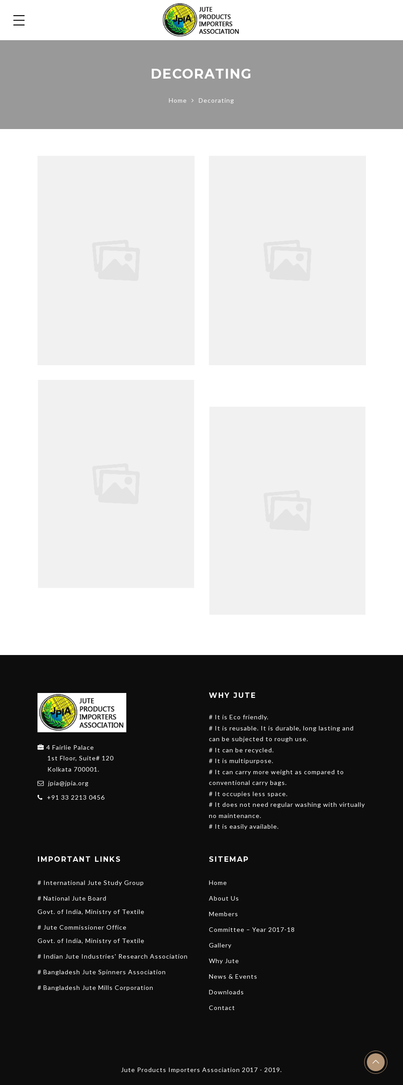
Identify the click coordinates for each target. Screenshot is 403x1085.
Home (178, 100)
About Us (224, 898)
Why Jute (224, 960)
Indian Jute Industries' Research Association (115, 956)
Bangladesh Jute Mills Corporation (98, 987)
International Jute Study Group (93, 882)
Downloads (226, 992)
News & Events (233, 976)
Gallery (220, 945)
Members (223, 914)
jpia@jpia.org (68, 783)
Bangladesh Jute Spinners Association (104, 972)
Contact (222, 1007)
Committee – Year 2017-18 (252, 929)
